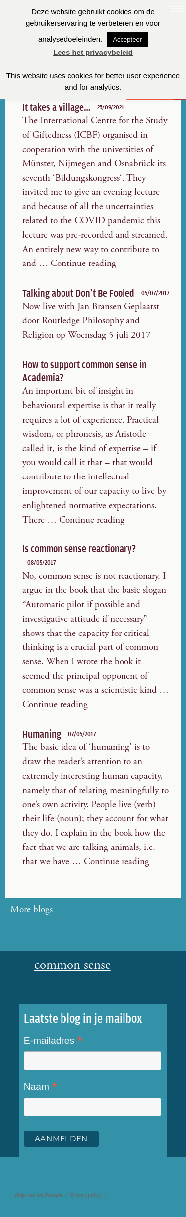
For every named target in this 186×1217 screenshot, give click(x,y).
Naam (41, 1087)
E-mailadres (53, 1041)
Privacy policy (86, 1195)
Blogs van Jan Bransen (38, 1195)
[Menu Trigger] (176, 10)
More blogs (31, 909)
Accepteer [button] (127, 39)
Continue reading (83, 263)
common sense (72, 965)
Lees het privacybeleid (93, 52)
